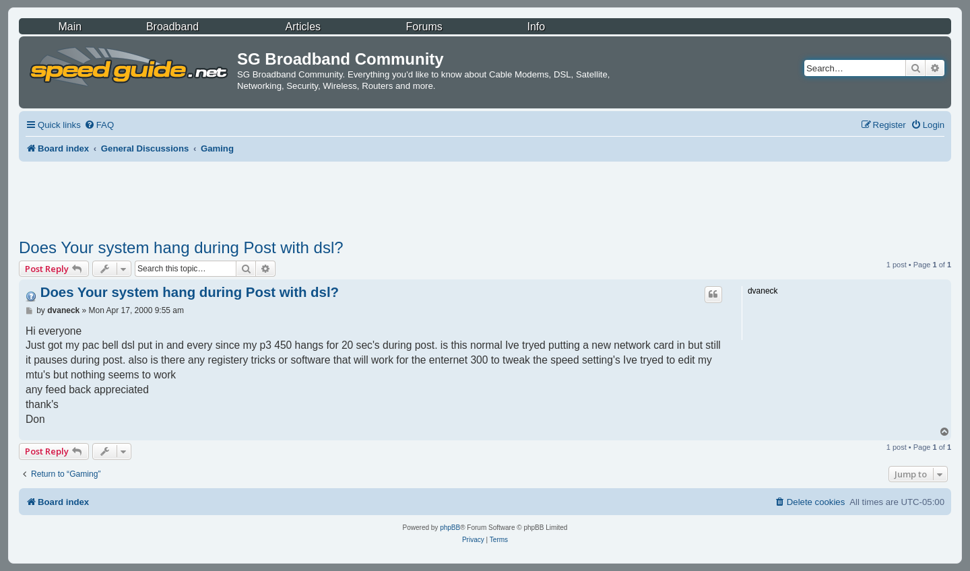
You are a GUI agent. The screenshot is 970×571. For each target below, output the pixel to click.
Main (70, 26)
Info (536, 26)
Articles (303, 26)
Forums (424, 26)
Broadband (172, 26)
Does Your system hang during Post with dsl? (181, 247)
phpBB (450, 527)
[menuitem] (99, 125)
